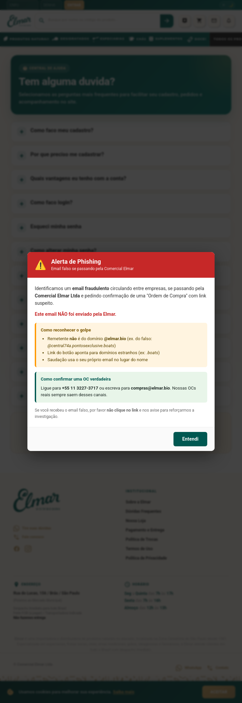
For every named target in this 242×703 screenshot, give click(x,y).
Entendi (190, 439)
